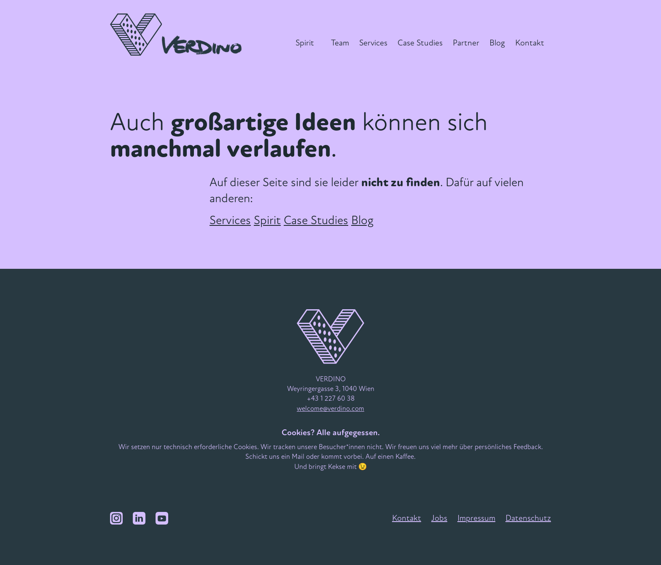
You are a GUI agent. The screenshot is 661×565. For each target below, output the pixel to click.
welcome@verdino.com (330, 408)
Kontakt (529, 42)
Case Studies (420, 42)
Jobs (439, 518)
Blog (497, 42)
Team (340, 42)
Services (373, 42)
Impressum (476, 518)
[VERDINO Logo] (178, 34)
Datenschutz (528, 518)
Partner (466, 42)
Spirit (305, 42)
